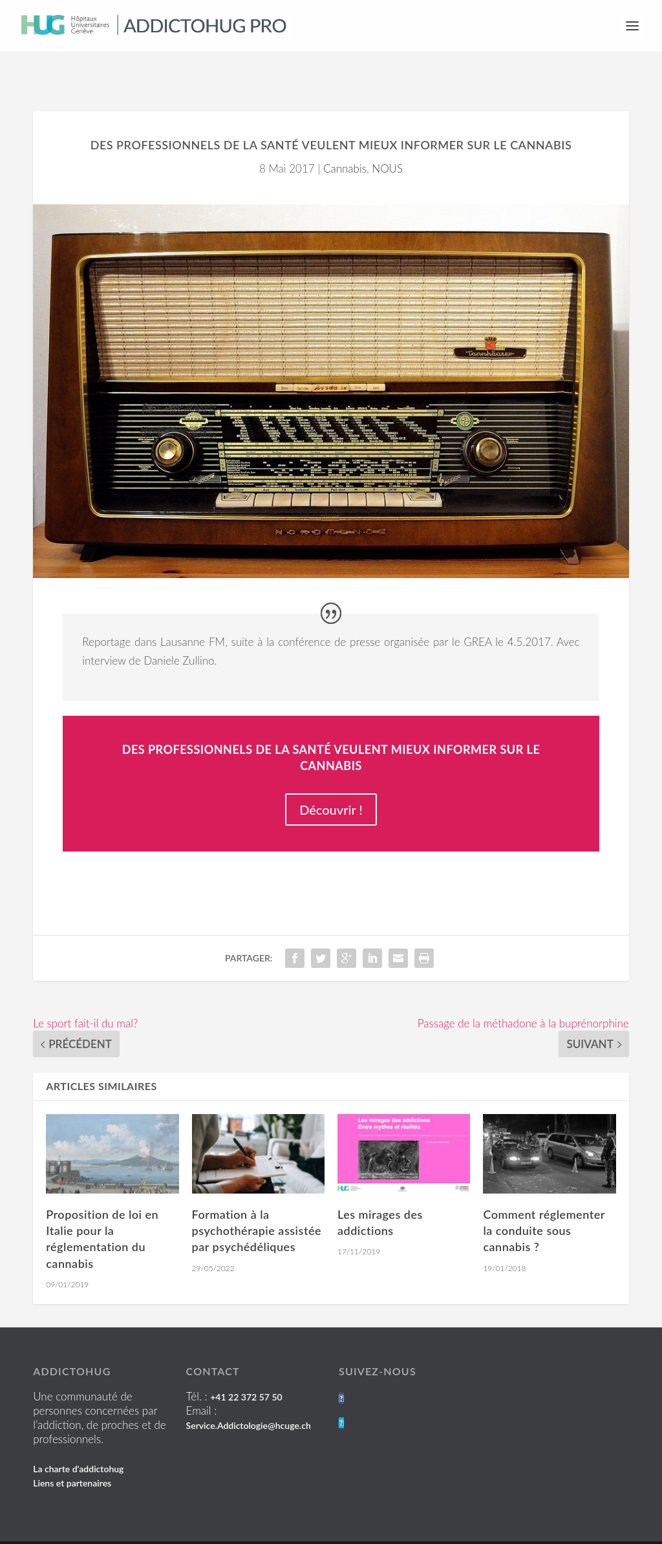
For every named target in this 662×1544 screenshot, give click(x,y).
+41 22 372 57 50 (246, 1363)
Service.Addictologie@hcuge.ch (248, 1391)
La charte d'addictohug (78, 1435)
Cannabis (345, 135)
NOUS (387, 135)
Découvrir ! (331, 776)
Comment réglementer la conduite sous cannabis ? (543, 1197)
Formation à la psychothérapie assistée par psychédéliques (256, 1197)
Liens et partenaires (72, 1449)
